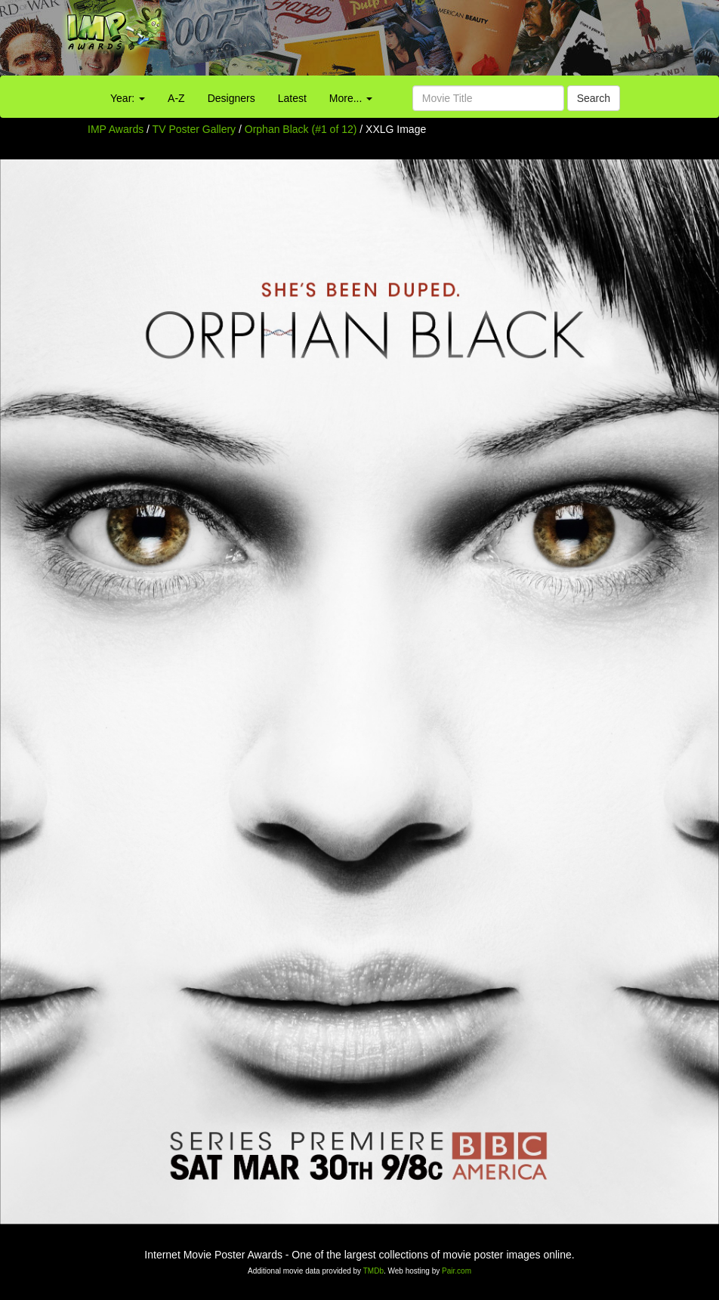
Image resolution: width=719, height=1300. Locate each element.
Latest (292, 98)
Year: (127, 98)
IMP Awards (115, 129)
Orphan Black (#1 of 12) (301, 129)
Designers (231, 98)
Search (593, 98)
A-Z (176, 98)
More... (350, 98)
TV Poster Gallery (194, 129)
